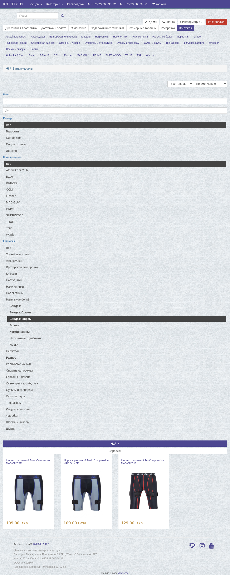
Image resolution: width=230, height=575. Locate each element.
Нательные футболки (25, 338)
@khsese (123, 573)
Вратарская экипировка (63, 36)
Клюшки (86, 36)
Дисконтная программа (21, 28)
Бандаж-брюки (20, 312)
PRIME (97, 55)
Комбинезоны (20, 331)
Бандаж (15, 306)
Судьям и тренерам (128, 42)
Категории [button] (54, 4)
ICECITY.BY (13, 4)
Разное (196, 36)
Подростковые (16, 144)
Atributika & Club (14, 55)
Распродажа (75, 4)
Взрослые (12, 131)
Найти (115, 443)
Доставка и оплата (53, 28)
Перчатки (182, 36)
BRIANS (44, 55)
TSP (139, 55)
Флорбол (214, 42)
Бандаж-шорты (23, 68)
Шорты (34, 49)
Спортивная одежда (43, 42)
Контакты (185, 28)
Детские (11, 150)
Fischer (68, 55)
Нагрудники (101, 36)
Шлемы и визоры (15, 49)
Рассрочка (168, 28)
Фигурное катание (193, 42)
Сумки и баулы (152, 42)
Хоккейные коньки (15, 36)
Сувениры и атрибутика (98, 42)
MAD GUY (83, 55)
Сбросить (114, 451)
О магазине (78, 28)
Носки (14, 344)
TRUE (128, 55)
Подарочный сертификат (107, 28)
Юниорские (13, 138)
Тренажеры (172, 42)
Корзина (159, 4)
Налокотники (140, 36)
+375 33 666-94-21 (134, 4)
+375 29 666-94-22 (102, 4)
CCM (56, 55)
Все (8, 125)
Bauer (32, 55)
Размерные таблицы (142, 28)
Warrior (150, 55)
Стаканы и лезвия (69, 42)
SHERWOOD (113, 55)
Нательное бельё (162, 36)
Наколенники (120, 36)
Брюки (14, 325)
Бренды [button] (35, 4)
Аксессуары (38, 36)
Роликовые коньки (16, 42)
